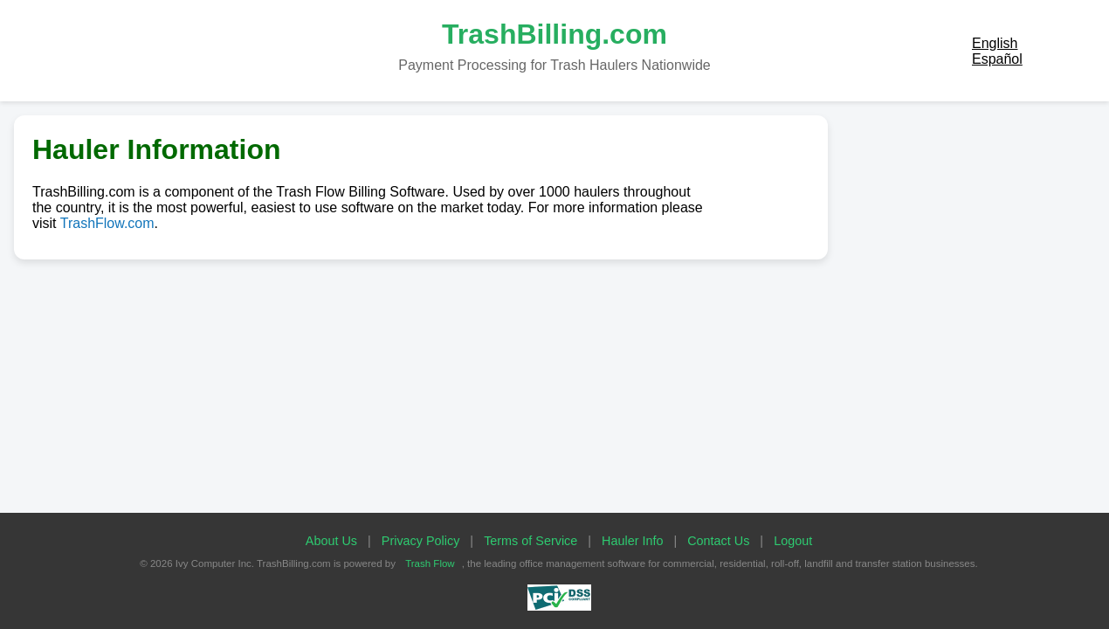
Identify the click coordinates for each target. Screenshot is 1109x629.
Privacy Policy (421, 541)
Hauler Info (632, 541)
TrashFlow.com (107, 223)
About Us (331, 541)
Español (997, 59)
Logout (793, 541)
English (994, 43)
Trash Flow (430, 563)
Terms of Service (530, 541)
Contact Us (718, 541)
